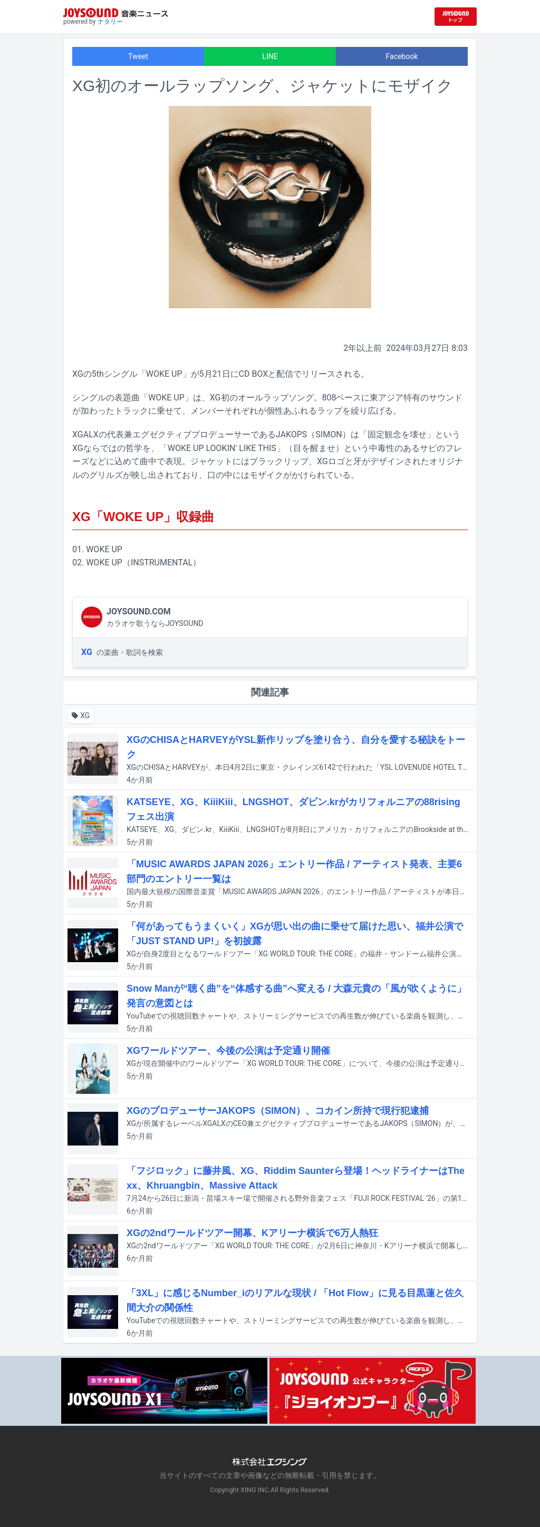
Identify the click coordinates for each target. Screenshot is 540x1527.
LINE (269, 56)
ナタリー (110, 21)
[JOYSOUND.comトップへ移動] (456, 16)
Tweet (138, 56)
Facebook (402, 56)
